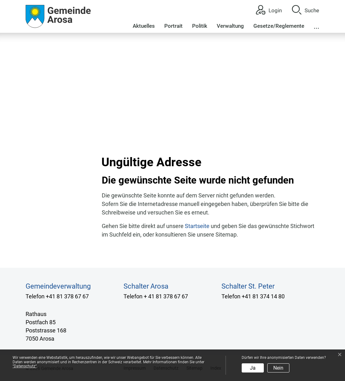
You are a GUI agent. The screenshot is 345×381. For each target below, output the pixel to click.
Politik (199, 26)
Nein (278, 368)
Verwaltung (230, 26)
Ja (253, 368)
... (316, 26)
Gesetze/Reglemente (278, 26)
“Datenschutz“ (25, 366)
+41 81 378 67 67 (67, 296)
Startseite (197, 226)
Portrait (173, 26)
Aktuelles (144, 26)
